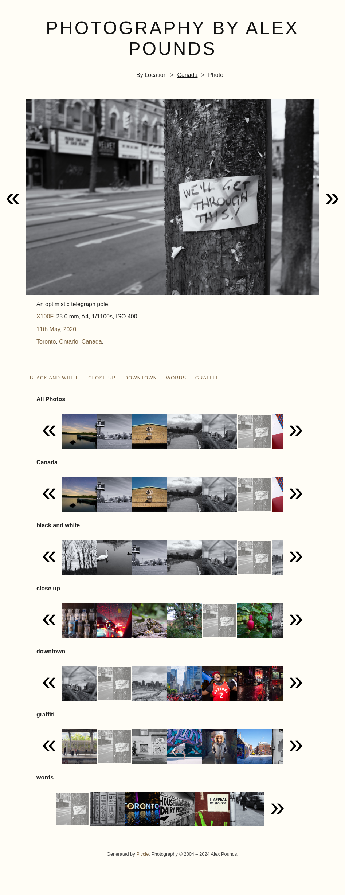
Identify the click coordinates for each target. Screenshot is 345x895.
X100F (44, 316)
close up (101, 377)
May (55, 329)
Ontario (68, 342)
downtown (141, 377)
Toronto (46, 342)
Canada (187, 75)
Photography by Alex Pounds (172, 38)
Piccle (142, 854)
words (176, 377)
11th (42, 329)
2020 (70, 329)
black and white (54, 377)
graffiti (207, 377)
